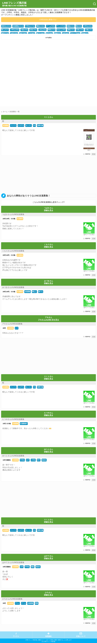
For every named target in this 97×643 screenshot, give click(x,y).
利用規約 (48, 636)
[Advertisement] (48, 58)
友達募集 (6, 125)
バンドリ (13, 125)
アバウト (16, 636)
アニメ (17, 603)
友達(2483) (33, 30)
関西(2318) (51, 30)
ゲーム (23, 603)
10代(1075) (14, 33)
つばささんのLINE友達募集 (13, 214)
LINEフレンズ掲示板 (14, 4)
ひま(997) (31, 33)
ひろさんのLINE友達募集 (12, 599)
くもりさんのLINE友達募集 (13, 251)
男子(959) (49, 33)
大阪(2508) (24, 30)
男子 (38, 460)
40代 (4, 328)
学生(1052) (23, 33)
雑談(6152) (70, 26)
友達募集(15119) (18, 26)
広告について (81, 636)
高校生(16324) (6, 26)
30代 (4, 603)
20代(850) (65, 33)
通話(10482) (41, 26)
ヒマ (16, 328)
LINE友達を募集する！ (48, 19)
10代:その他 (7, 423)
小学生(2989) (14, 30)
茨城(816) (85, 33)
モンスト (28, 125)
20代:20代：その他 (9, 219)
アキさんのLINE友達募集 (12, 324)
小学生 (33, 460)
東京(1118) (5, 33)
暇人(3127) (5, 30)
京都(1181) (88, 30)
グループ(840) (75, 33)
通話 (32, 567)
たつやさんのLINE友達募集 (13, 419)
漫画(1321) (70, 30)
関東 (36, 603)
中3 (34, 125)
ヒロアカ (21, 125)
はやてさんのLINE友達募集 (13, 562)
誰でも (40, 291)
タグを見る (48, 37)
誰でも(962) (40, 33)
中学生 (22, 460)
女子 (27, 460)
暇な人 (34, 291)
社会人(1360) (61, 30)
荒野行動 (40, 125)
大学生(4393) (87, 26)
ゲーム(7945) (50, 26)
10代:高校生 (7, 460)
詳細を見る (48, 210)
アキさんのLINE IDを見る (48, 320)
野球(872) (57, 33)
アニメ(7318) (61, 26)
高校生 (44, 460)
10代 (21, 567)
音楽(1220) (79, 30)
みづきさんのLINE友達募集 (13, 287)
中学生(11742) (30, 26)
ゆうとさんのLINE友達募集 (13, 456)
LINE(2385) (42, 30)
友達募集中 (23, 423)
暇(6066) (79, 26)
